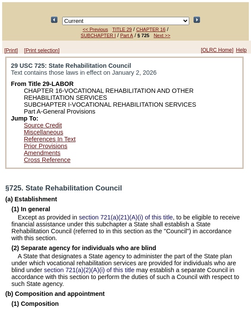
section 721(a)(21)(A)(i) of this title (126, 217)
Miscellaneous (43, 132)
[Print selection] (42, 51)
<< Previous (95, 29)
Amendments (42, 152)
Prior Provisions (45, 146)
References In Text (50, 139)
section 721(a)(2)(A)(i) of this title (89, 270)
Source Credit (43, 125)
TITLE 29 (122, 29)
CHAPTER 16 (150, 29)
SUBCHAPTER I (98, 35)
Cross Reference (47, 159)
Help (241, 50)
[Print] (11, 51)
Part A (126, 35)
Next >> (162, 35)
